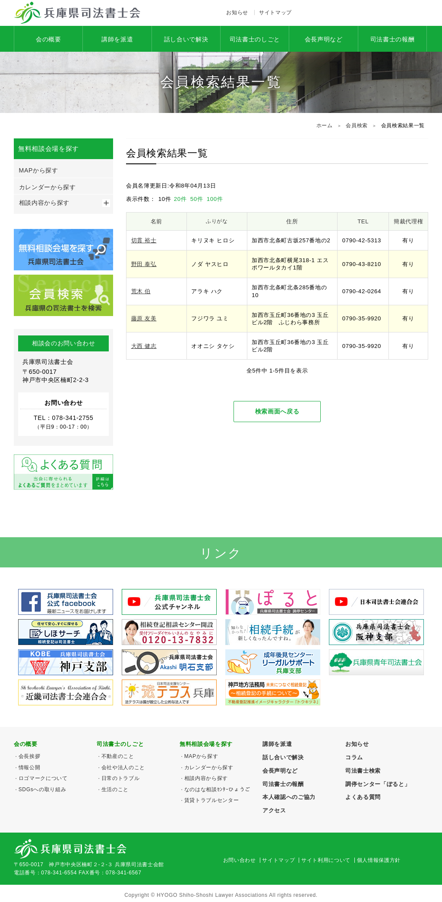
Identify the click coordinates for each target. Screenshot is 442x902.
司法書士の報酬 (392, 39)
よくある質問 (363, 797)
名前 (156, 221)
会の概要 (48, 39)
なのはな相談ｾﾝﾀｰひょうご (217, 789)
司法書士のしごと (255, 39)
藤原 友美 (144, 318)
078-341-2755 (384, 13)
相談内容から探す (44, 202)
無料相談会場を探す (206, 744)
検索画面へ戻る (277, 411)
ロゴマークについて (43, 778)
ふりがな (217, 221)
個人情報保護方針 (379, 860)
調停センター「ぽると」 (377, 784)
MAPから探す (38, 170)
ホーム (324, 125)
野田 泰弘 (144, 264)
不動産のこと (117, 756)
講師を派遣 (117, 39)
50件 (197, 199)
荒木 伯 (141, 291)
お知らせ (237, 12)
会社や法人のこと (123, 767)
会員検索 (357, 125)
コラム (354, 757)
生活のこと (115, 789)
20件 (181, 199)
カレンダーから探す (47, 187)
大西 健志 (144, 346)
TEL (363, 221)
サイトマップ (275, 12)
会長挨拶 (30, 756)
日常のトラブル (120, 778)
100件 (215, 199)
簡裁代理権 (408, 221)
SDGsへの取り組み (42, 789)
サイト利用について (325, 860)
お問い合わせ (239, 860)
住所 (292, 221)
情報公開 (30, 767)
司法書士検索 (363, 770)
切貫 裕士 (144, 240)
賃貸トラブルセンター (211, 800)
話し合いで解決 (186, 39)
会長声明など (324, 39)
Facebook (307, 13)
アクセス (325, 13)
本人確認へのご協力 (289, 797)
